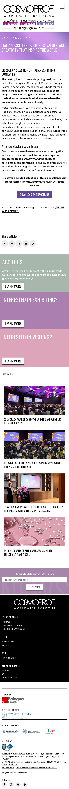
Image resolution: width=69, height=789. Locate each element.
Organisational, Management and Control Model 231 (36, 767)
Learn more (13, 286)
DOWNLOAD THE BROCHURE (34, 194)
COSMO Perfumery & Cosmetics (13, 625)
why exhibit (6, 645)
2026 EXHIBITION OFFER (9, 658)
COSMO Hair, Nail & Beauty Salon (13, 629)
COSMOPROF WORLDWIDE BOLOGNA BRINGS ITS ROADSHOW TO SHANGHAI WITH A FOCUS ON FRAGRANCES (33, 509)
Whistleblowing (8, 767)
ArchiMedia (22, 772)
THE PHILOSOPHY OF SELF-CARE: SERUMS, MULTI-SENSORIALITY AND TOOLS (28, 552)
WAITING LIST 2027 (8, 642)
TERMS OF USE (13, 764)
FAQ (3, 674)
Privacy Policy (53, 761)
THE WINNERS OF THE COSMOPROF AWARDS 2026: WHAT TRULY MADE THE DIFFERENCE (32, 465)
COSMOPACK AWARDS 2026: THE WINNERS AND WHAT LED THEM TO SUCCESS (32, 421)
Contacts (5, 670)
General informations (9, 678)
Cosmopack (6, 622)
